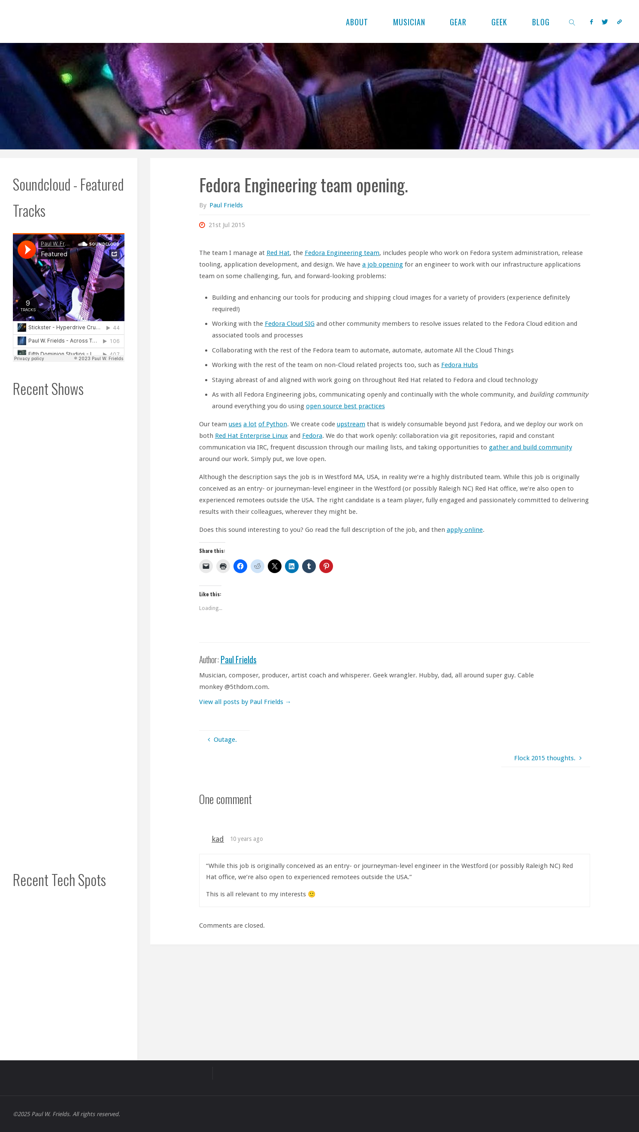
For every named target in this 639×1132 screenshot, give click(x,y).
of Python (272, 424)
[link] (572, 21)
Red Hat (278, 253)
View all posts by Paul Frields (245, 702)
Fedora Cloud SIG (290, 324)
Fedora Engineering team (342, 253)
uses (235, 424)
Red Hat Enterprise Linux (251, 436)
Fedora (312, 436)
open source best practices (345, 406)
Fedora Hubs (459, 365)
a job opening (382, 264)
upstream (351, 424)
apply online (465, 530)
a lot (250, 424)
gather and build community (530, 447)
